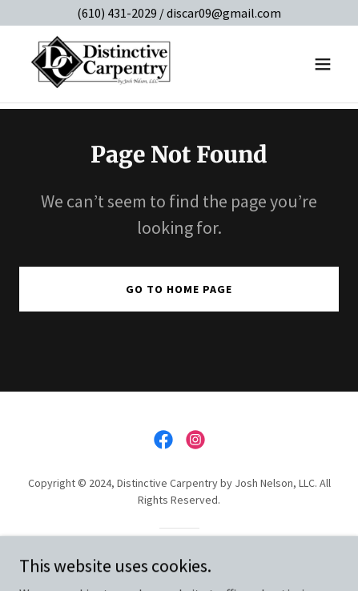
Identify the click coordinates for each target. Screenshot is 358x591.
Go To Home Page (179, 289)
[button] (323, 64)
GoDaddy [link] (209, 556)
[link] (102, 64)
